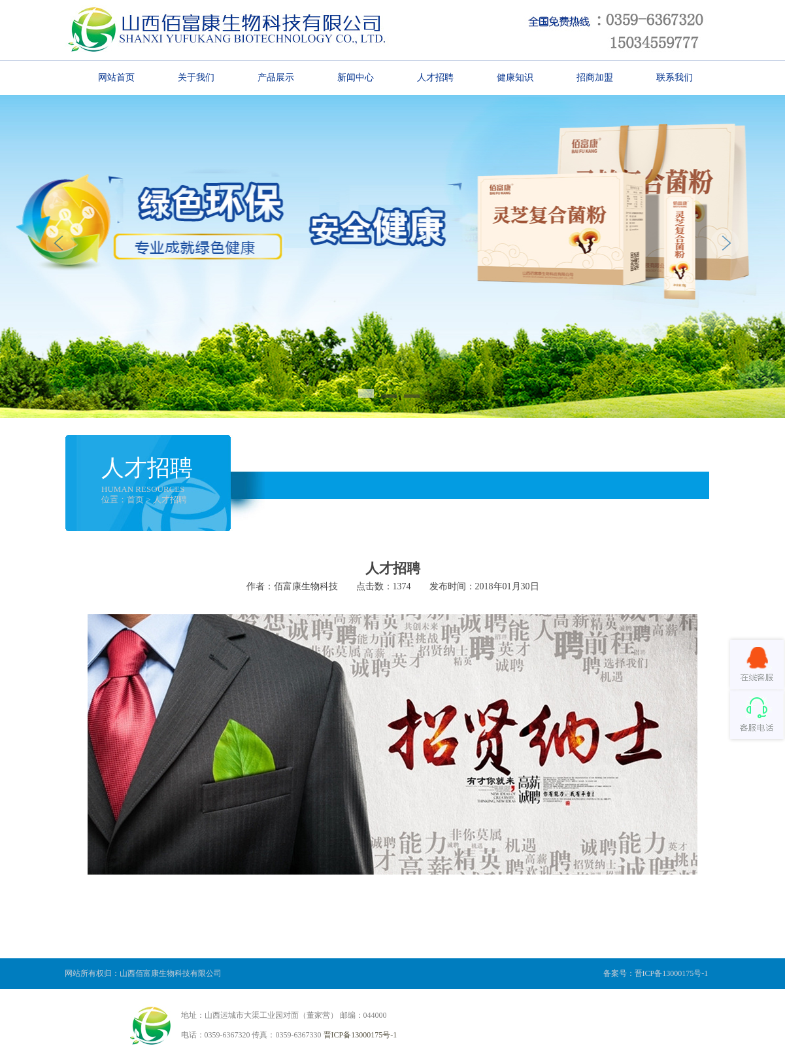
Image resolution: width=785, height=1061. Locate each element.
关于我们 (196, 77)
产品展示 (276, 77)
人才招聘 (435, 77)
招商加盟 (594, 77)
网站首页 (116, 77)
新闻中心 (355, 77)
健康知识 (515, 77)
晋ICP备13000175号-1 (360, 1034)
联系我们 (674, 77)
